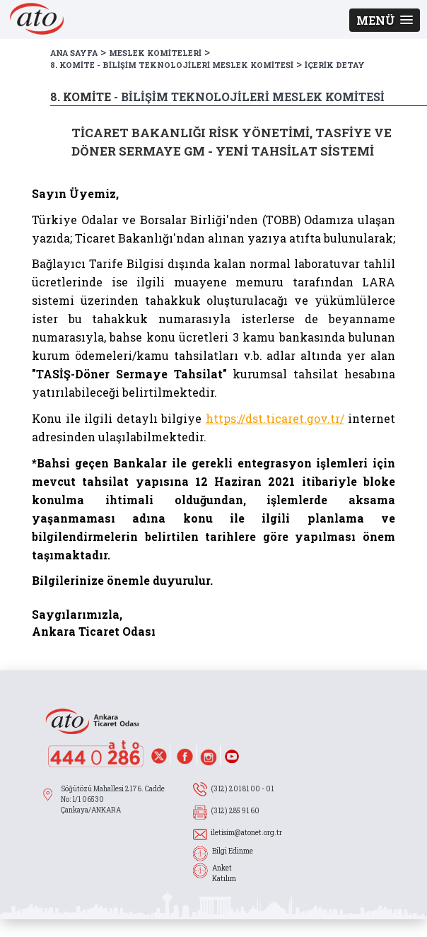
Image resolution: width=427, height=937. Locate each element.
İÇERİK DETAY (335, 64)
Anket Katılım (224, 873)
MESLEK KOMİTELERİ (155, 52)
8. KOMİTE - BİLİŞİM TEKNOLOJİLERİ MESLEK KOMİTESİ (171, 64)
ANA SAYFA (74, 52)
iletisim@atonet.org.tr (246, 832)
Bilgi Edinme (232, 851)
